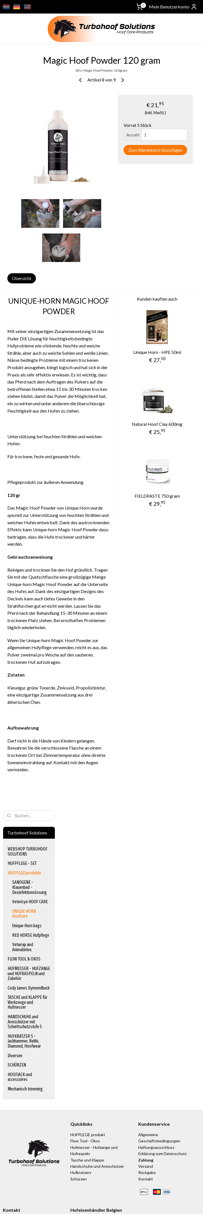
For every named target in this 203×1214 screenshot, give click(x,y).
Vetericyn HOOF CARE (30, 140)
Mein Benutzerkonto (173, 6)
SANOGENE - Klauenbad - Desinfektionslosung (29, 125)
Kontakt (145, 1074)
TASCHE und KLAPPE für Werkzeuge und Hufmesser (27, 240)
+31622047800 (16, 1123)
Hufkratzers (80, 1068)
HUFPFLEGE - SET (22, 102)
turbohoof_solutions (21, 1133)
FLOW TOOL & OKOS (24, 197)
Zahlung (145, 1056)
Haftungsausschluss (156, 1043)
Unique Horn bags (27, 164)
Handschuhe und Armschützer (97, 1062)
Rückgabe (147, 1068)
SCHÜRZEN (17, 303)
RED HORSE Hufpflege (30, 173)
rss (133, 1204)
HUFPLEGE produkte (24, 111)
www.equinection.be (90, 1123)
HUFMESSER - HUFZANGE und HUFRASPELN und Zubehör (29, 212)
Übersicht (79, 308)
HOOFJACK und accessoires (20, 315)
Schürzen (78, 1074)
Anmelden (17, 1176)
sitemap (123, 1204)
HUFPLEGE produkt (87, 1030)
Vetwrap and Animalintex (22, 185)
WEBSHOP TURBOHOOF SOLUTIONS (27, 90)
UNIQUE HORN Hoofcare (24, 152)
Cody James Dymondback (28, 226)
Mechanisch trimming (25, 327)
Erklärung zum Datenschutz (162, 1049)
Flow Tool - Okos (85, 1037)
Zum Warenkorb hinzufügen (168, 168)
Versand (146, 1062)
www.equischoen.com (92, 1116)
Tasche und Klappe (87, 1056)
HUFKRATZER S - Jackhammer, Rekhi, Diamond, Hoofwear (24, 279)
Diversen (15, 294)
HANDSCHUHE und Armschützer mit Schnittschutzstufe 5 (25, 260)
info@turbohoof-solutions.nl (28, 1116)
